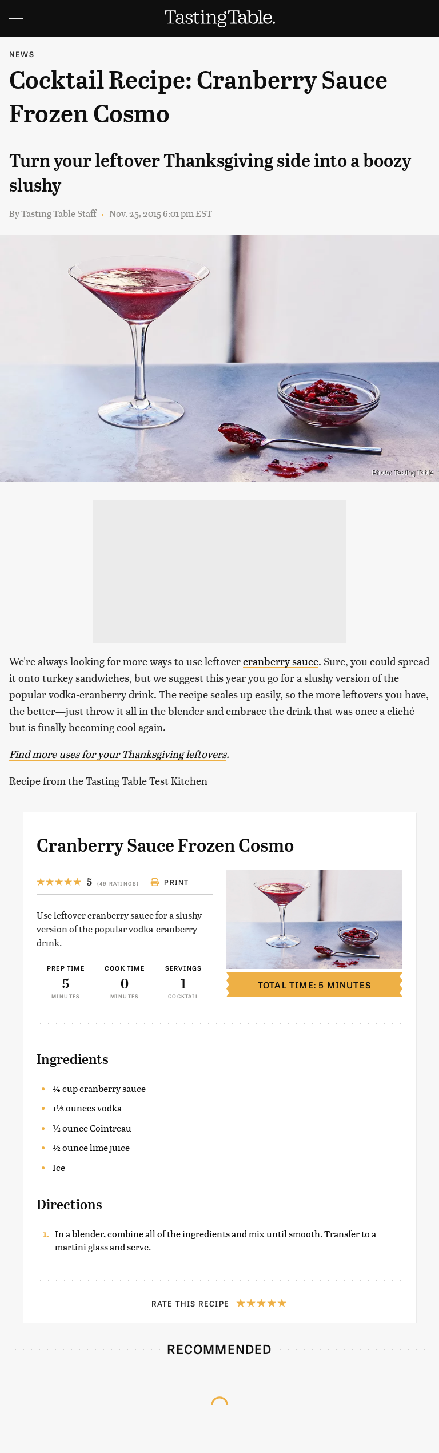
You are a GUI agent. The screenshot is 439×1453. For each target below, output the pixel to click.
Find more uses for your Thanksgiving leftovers (117, 754)
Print (169, 882)
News (21, 54)
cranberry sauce (280, 661)
